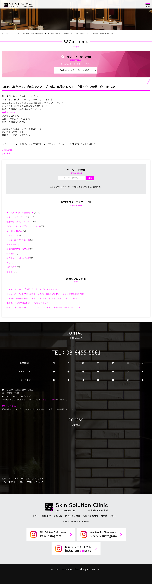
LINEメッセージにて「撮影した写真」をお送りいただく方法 (33, 289)
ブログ (113, 515)
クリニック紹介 (72, 515)
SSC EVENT (12, 267)
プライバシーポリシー (71, 521)
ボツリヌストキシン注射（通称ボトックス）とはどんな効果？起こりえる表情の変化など (45, 294)
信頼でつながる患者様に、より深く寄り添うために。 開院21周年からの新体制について (45, 307)
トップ (36, 515)
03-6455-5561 (83, 352)
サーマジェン (12, 235)
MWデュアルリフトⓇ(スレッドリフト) (23, 226)
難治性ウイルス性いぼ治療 (18, 258)
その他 (9, 271)
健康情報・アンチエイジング (19, 221)
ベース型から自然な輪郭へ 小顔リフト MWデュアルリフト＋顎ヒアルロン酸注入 (43, 298)
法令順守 (85, 521)
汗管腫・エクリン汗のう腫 (18, 240)
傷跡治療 (10, 253)
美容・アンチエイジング (59, 144)
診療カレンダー (49, 399)
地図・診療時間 (90, 515)
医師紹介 (46, 515)
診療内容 (57, 515)
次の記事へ (7, 153)
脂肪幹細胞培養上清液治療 (18, 249)
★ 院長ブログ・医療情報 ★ (30, 144)
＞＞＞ (20, 131)
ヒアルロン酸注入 (14, 230)
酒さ (8, 262)
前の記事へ (9, 150)
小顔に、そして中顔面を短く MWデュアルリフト (28, 303)
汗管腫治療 (11, 244)
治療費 (104, 515)
